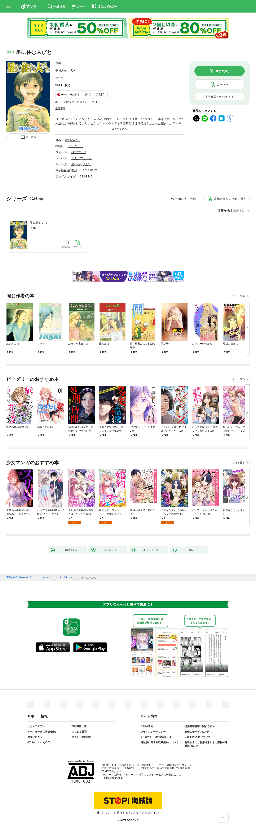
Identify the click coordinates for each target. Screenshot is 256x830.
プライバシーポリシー (153, 731)
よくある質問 (79, 731)
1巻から (224, 210)
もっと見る (238, 296)
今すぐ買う (222, 71)
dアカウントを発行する (112, 812)
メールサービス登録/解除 (41, 731)
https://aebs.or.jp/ (113, 777)
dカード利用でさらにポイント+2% (74, 102)
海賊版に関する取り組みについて (159, 742)
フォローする (73, 70)
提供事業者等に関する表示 (200, 726)
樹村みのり (62, 70)
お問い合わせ (35, 737)
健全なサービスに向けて (198, 731)
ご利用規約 (147, 726)
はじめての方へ (36, 726)
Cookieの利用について (198, 737)
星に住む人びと (40, 222)
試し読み (31, 137)
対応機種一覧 (79, 726)
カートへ (223, 84)
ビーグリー (75, 146)
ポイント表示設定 (81, 737)
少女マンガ (78, 152)
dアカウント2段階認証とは (156, 737)
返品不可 (60, 108)
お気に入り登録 (185, 198)
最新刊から (241, 210)
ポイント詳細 (93, 94)
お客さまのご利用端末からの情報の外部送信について (206, 744)
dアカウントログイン (39, 742)
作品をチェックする (222, 96)
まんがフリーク (81, 158)
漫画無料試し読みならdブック (20, 577)
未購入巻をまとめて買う (230, 198)
